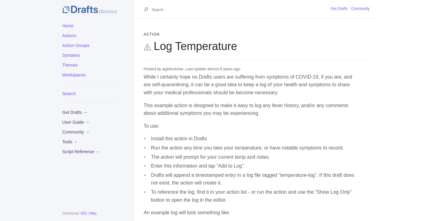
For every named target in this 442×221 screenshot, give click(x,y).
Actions (69, 35)
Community (360, 8)
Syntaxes (71, 55)
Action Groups (76, 45)
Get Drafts (339, 8)
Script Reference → (81, 151)
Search (69, 93)
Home (68, 25)
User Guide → (76, 122)
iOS (84, 213)
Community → (76, 132)
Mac (93, 213)
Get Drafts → (75, 112)
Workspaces (74, 74)
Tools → (70, 141)
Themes (70, 65)
